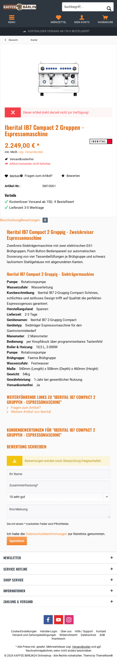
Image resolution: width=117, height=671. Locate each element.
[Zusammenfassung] (58, 485)
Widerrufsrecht (68, 635)
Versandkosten (81, 646)
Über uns (66, 631)
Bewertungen (34, 220)
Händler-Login (48, 631)
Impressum (58, 638)
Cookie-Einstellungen (24, 631)
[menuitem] (105, 19)
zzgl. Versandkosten (31, 152)
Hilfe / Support (84, 631)
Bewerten (70, 176)
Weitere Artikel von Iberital (29, 412)
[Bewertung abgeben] (58, 497)
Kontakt (101, 631)
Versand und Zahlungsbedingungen (34, 635)
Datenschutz (88, 635)
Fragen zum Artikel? (36, 176)
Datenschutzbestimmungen (46, 534)
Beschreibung (10, 220)
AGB (102, 635)
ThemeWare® (104, 655)
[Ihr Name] (58, 473)
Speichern (17, 541)
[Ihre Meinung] (58, 511)
